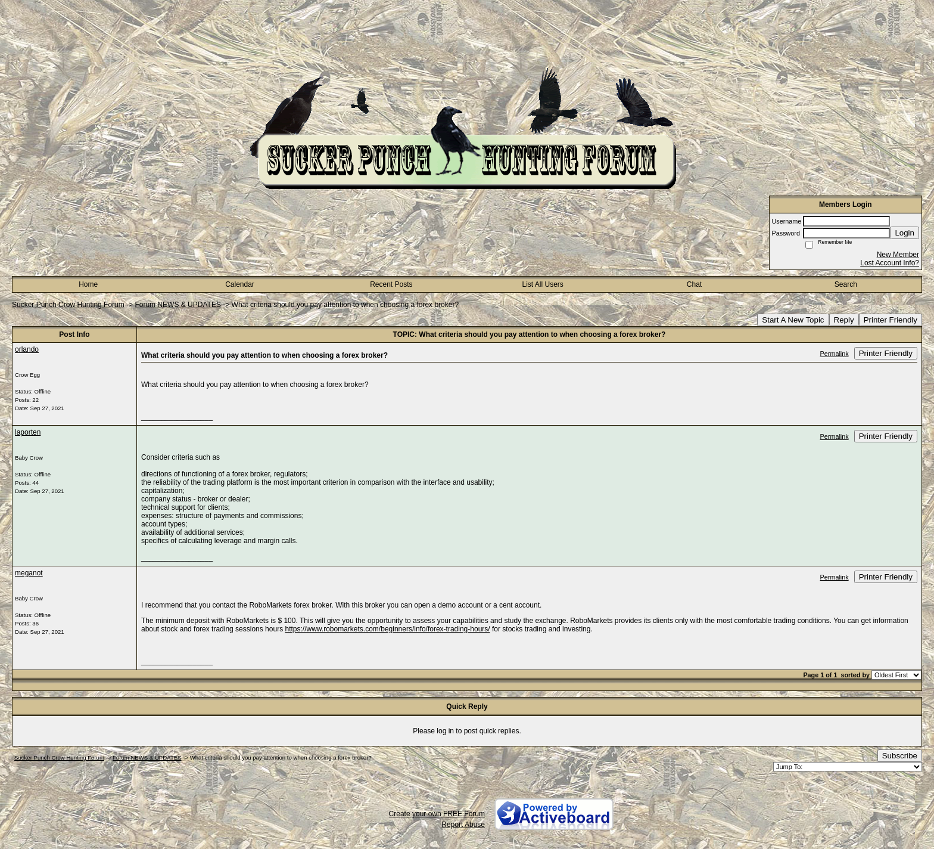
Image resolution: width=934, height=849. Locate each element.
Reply (844, 319)
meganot (29, 573)
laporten (28, 432)
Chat (694, 284)
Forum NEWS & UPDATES (177, 304)
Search (846, 284)
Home (88, 284)
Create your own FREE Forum (437, 814)
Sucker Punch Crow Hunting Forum (68, 304)
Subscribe (899, 755)
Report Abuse (463, 824)
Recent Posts (391, 284)
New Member (898, 254)
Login (904, 232)
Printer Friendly (890, 319)
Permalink (834, 353)
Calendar (239, 284)
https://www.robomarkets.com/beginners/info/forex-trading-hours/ (387, 629)
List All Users (542, 284)
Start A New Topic (793, 319)
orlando (27, 349)
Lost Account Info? (889, 263)
